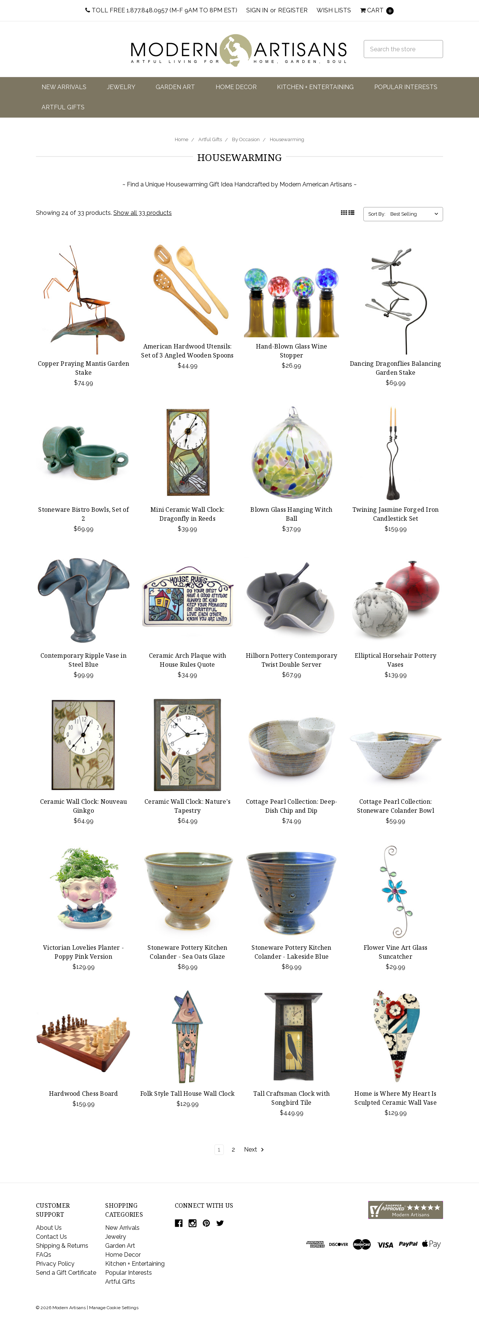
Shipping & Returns (62, 1245)
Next (254, 1149)
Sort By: (376, 214)
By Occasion (246, 139)
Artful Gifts (63, 107)
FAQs (43, 1254)
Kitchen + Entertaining (315, 87)
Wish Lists (334, 10)
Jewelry (121, 87)
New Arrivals (64, 87)
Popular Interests (405, 87)
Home (181, 139)
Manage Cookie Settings (113, 1307)
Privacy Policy (55, 1263)
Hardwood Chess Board (83, 1093)
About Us (49, 1227)
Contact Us (51, 1236)
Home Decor (236, 87)
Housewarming (287, 139)
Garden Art (175, 87)
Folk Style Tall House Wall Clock (187, 1093)
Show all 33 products (142, 212)
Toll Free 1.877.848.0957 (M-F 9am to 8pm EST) (161, 10)
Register (293, 10)
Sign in (257, 10)
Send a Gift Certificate (66, 1272)
